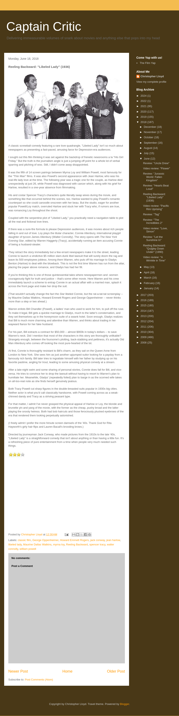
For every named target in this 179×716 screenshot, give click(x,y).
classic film (24, 540)
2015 (143, 305)
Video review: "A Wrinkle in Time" (154, 259)
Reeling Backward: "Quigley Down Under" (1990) (154, 248)
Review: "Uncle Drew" (156, 163)
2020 (143, 111)
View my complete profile (151, 81)
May (147, 267)
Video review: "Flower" (156, 168)
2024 (143, 95)
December (150, 126)
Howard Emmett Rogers (74, 540)
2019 (143, 116)
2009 (143, 337)
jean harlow (113, 540)
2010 (143, 331)
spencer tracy (97, 544)
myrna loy (59, 544)
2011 (143, 326)
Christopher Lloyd (152, 76)
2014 (143, 310)
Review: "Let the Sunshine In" (153, 238)
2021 (143, 106)
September (151, 142)
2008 (143, 342)
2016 (143, 300)
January (149, 288)
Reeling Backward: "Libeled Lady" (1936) (154, 197)
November (150, 132)
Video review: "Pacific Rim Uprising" (156, 207)
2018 (143, 122)
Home (67, 671)
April (147, 272)
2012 (143, 321)
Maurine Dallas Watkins (37, 544)
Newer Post (18, 671)
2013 (143, 316)
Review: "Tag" (151, 214)
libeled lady (15, 544)
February (149, 283)
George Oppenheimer (45, 540)
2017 (143, 295)
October (149, 137)
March (148, 277)
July (146, 153)
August (148, 148)
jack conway (97, 540)
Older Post (116, 671)
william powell (28, 548)
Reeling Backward (77, 544)
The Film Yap (147, 63)
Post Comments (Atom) (39, 679)
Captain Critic (43, 26)
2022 (143, 101)
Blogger (124, 704)
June (147, 158)
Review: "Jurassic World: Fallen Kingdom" (153, 177)
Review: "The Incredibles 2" (152, 221)
